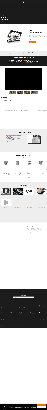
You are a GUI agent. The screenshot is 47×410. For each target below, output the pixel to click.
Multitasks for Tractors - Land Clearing (42, 305)
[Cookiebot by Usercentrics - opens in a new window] (4, 408)
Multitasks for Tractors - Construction (41, 306)
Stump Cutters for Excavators (23, 306)
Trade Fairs (20, 311)
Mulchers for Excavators (4, 306)
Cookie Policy (18, 325)
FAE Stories (20, 312)
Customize (41, 406)
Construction (3, 311)
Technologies (21, 313)
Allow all (42, 404)
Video (20, 314)
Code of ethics (22, 325)
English (2, 319)
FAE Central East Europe (32, 313)
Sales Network (30, 311)
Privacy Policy (14, 325)
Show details (10, 408)
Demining (2, 312)
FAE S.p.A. (30, 312)
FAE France (30, 314)
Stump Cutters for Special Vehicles (22, 307)
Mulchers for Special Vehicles (5, 307)
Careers (39, 312)
